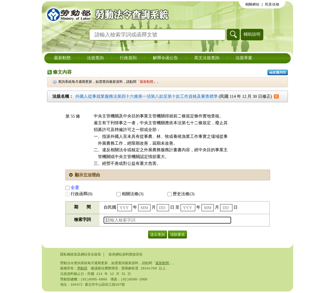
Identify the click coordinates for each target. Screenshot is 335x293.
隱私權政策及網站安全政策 (80, 254)
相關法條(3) (129, 194)
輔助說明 (252, 34)
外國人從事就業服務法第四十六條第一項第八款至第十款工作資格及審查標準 (146, 96)
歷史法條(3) (181, 194)
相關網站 (252, 4)
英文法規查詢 (206, 58)
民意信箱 (272, 4)
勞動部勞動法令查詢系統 (106, 14)
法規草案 (244, 58)
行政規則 (128, 58)
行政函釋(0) (78, 194)
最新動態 (62, 58)
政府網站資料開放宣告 (126, 254)
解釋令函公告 (165, 58)
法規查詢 (95, 58)
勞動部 (82, 269)
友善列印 (277, 72)
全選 (72, 187)
